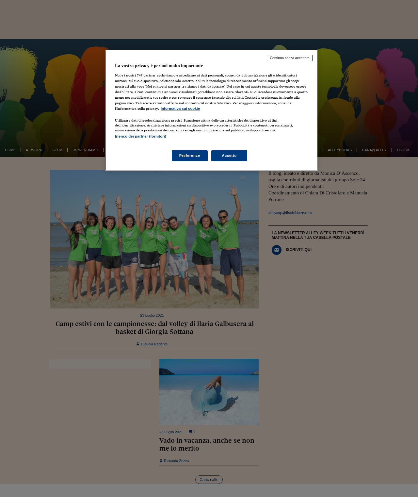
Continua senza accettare (290, 58)
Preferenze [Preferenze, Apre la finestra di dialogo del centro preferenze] (189, 155)
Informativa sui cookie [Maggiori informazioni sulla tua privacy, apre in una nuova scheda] (180, 108)
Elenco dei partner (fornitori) (140, 136)
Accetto (229, 155)
